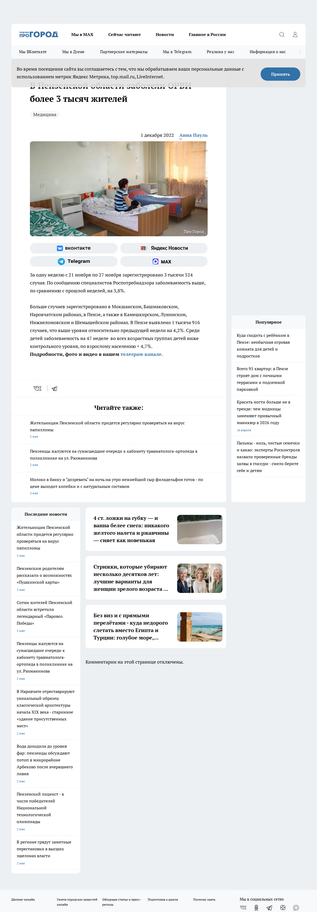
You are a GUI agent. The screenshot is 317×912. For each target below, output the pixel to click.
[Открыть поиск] (281, 34)
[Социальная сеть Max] (164, 261)
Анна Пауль (193, 135)
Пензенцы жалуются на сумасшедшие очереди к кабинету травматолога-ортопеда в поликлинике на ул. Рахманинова (119, 458)
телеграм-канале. (141, 354)
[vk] (38, 388)
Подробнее (198, 868)
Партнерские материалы (124, 51)
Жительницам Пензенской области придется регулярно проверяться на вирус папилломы (119, 430)
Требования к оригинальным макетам (39, 727)
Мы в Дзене (73, 51)
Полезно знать (204, 697)
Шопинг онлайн (23, 697)
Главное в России (207, 34)
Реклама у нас (220, 51)
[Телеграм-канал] (74, 261)
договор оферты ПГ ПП (28, 855)
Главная (150, 727)
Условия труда (88, 727)
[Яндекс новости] (164, 248)
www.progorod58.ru (52, 741)
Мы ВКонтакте (33, 51)
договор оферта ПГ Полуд (30, 850)
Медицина (44, 114)
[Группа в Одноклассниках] (256, 705)
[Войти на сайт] (295, 34)
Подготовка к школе (163, 697)
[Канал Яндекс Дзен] (282, 705)
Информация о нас (268, 51)
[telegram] (56, 388)
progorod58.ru (91, 797)
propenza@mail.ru (81, 756)
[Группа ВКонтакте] (74, 248)
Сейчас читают (124, 34)
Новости (165, 34)
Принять (280, 74)
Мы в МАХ (82, 34)
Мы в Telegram (177, 51)
